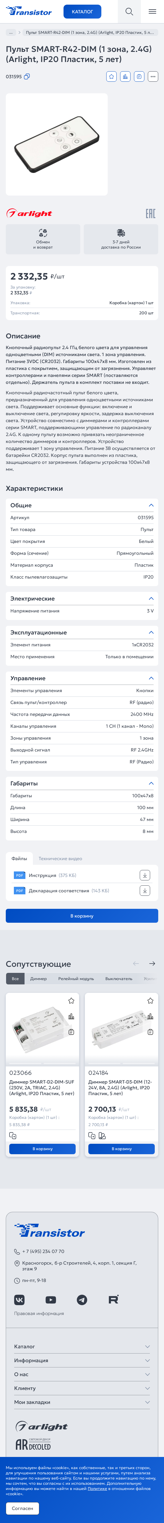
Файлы (19, 858)
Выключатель (118, 978)
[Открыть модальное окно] (153, 76)
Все (15, 978)
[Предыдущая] (136, 963)
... (11, 32)
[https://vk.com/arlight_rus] (19, 1300)
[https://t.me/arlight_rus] (82, 1300)
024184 (98, 1073)
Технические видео (60, 858)
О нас (21, 1374)
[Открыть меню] (152, 11)
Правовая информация (39, 1313)
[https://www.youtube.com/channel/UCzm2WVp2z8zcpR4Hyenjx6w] (51, 1300)
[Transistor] (29, 10)
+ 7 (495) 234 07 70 (43, 1251)
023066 (20, 1073)
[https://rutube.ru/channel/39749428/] (113, 1300)
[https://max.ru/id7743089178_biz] (144, 1300)
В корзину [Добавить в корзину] (82, 916)
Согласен (22, 1508)
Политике (97, 1488)
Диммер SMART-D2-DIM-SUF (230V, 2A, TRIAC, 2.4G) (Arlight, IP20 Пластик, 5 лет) (41, 1087)
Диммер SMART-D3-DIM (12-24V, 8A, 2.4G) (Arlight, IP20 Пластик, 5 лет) (120, 1087)
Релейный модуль (76, 978)
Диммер (38, 978)
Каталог (82, 11)
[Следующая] (152, 963)
